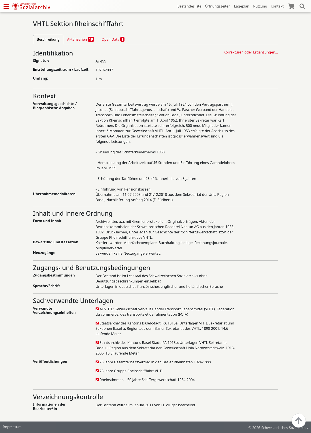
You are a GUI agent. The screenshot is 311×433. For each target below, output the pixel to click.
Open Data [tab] (113, 39)
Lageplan (241, 6)
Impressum (12, 426)
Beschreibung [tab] (48, 39)
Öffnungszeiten (217, 6)
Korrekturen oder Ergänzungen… (250, 52)
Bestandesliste (189, 6)
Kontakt (277, 6)
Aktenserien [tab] (80, 39)
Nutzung (260, 6)
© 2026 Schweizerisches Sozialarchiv (278, 427)
